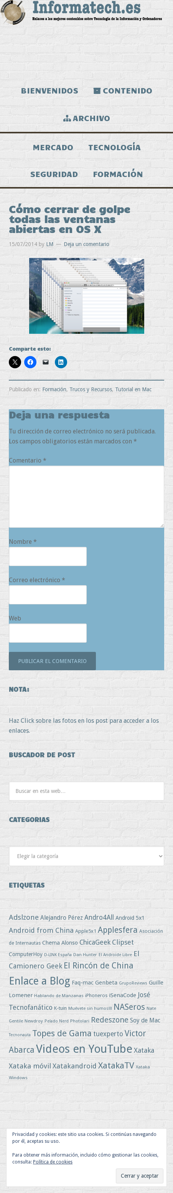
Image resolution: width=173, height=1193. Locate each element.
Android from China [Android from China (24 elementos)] (41, 930)
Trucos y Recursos (90, 389)
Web (15, 618)
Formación (54, 389)
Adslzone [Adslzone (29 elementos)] (24, 917)
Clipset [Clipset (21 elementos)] (123, 942)
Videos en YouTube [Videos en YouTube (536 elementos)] (84, 1048)
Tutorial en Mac (133, 389)
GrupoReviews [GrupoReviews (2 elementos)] (133, 983)
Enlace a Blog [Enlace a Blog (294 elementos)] (39, 981)
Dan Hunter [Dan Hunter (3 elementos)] (85, 954)
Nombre (23, 541)
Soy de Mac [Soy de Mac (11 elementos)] (145, 1020)
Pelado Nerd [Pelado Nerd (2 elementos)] (56, 1021)
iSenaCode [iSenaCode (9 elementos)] (122, 995)
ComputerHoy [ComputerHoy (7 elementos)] (26, 954)
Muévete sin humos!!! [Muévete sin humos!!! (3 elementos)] (90, 1008)
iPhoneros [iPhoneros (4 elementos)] (96, 995)
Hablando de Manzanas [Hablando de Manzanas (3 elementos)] (59, 995)
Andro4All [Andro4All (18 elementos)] (99, 917)
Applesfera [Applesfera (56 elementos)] (118, 930)
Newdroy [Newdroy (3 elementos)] (34, 1021)
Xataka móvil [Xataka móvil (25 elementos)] (30, 1066)
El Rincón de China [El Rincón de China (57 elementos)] (98, 965)
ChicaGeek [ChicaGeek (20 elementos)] (94, 942)
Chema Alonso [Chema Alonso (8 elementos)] (60, 942)
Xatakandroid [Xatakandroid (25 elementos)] (75, 1066)
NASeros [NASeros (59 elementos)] (129, 1007)
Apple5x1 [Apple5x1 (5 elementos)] (85, 931)
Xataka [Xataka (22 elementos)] (144, 1050)
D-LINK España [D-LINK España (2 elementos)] (58, 954)
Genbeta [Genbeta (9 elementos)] (106, 982)
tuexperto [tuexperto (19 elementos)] (108, 1034)
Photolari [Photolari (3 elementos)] (79, 1021)
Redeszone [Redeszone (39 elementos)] (110, 1019)
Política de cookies (52, 1162)
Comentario (27, 460)
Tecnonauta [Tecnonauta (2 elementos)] (20, 1034)
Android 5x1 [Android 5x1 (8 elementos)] (130, 917)
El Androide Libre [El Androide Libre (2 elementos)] (115, 954)
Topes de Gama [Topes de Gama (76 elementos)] (62, 1033)
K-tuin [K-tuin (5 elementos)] (60, 1008)
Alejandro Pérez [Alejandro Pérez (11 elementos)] (61, 917)
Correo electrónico (37, 580)
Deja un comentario (86, 244)
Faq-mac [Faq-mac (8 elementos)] (83, 982)
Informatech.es (86, 38)
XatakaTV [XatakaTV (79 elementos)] (116, 1065)
